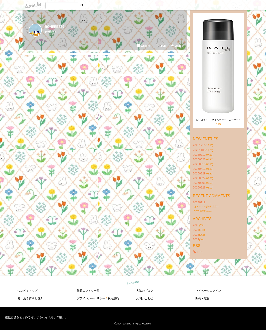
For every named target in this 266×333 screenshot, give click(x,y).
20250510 (199, 164)
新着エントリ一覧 (88, 290)
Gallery (143, 45)
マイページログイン (208, 290)
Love (161, 45)
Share (176, 45)
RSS (197, 252)
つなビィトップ (27, 290)
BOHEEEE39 (54, 26)
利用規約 (113, 298)
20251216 (199, 145)
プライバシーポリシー (91, 298)
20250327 (199, 178)
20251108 (199, 150)
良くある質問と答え (30, 298)
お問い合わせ (144, 298)
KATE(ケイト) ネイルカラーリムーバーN (218, 119)
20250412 (199, 168)
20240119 (199, 202)
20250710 (199, 154)
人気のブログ (144, 290)
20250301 (199, 182)
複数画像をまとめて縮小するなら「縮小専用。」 (36, 317)
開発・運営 (202, 298)
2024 (196, 229)
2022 (196, 239)
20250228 (199, 187)
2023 (196, 234)
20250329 (199, 173)
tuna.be (133, 282)
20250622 (199, 159)
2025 (196, 225)
